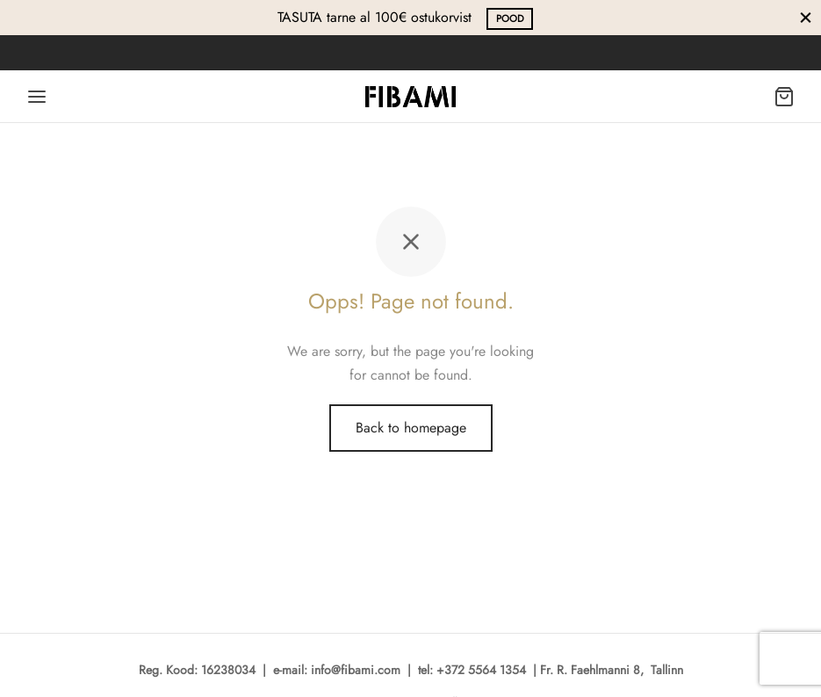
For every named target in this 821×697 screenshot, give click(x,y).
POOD (510, 18)
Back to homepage (411, 427)
